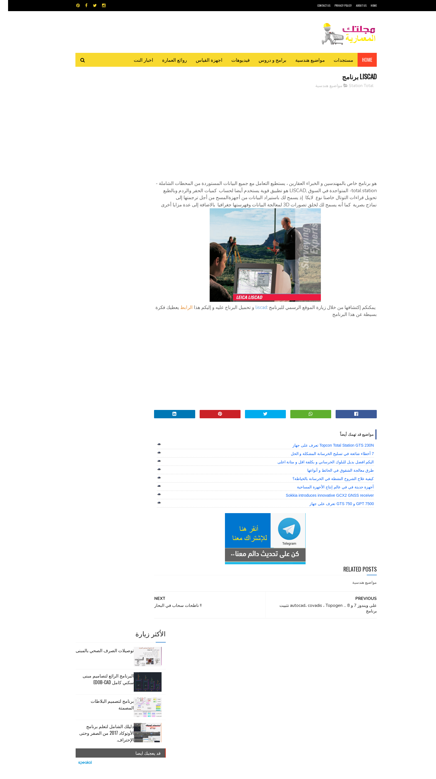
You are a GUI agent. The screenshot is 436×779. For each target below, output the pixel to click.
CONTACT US (315, 5)
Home (359, 59)
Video (229, 644)
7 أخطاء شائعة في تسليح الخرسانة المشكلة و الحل (324, 461)
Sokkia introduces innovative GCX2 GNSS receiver (322, 502)
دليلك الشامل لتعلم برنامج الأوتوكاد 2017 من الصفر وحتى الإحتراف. (98, 181)
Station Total (353, 86)
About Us (353, 5)
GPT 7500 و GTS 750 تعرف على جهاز (333, 511)
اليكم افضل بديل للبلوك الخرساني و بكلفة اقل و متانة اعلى (317, 469)
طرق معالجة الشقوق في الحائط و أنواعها (332, 477)
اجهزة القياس (201, 59)
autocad (209, 644)
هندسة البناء (229, 673)
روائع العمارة (166, 59)
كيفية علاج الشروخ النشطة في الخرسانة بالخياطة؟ (325, 486)
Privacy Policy (335, 5)
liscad (253, 314)
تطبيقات (219, 654)
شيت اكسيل (235, 664)
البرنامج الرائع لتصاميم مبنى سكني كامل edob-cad (100, 127)
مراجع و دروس (196, 664)
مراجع (217, 664)
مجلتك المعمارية (337, 772)
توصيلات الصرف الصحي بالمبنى (97, 98)
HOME (366, 5)
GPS (260, 644)
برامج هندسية (239, 654)
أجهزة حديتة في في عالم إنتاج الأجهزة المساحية (327, 494)
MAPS (245, 644)
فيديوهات (232, 59)
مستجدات (335, 59)
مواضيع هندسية (302, 59)
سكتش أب (256, 664)
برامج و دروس (264, 59)
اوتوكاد (259, 654)
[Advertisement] (268, 132)
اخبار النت (135, 59)
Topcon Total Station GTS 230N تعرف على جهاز (325, 452)
